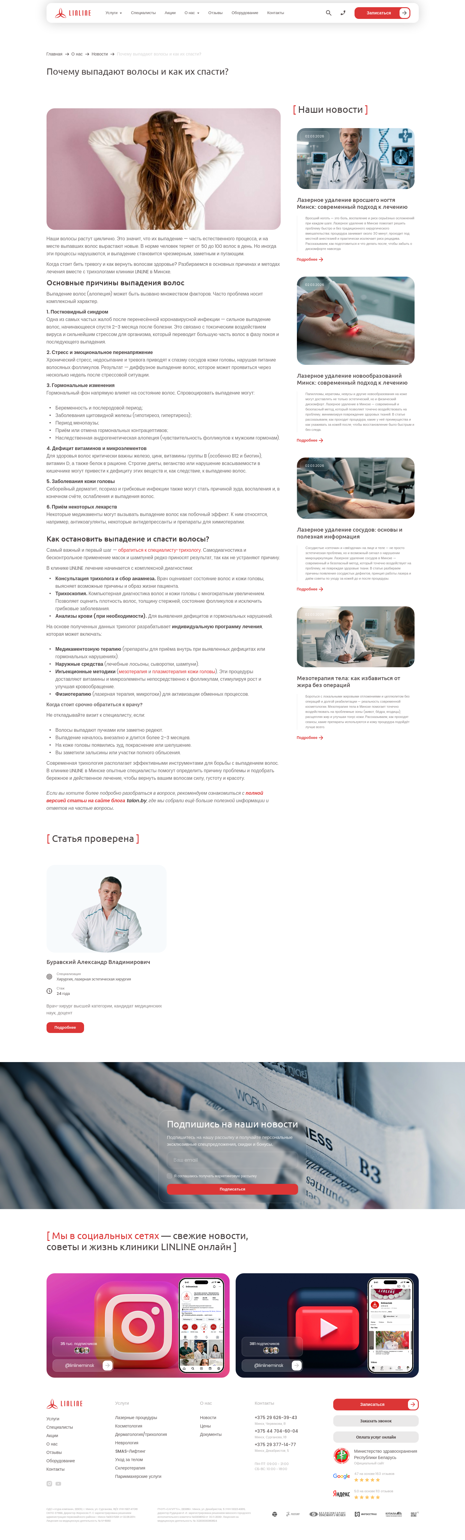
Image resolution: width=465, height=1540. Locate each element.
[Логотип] (73, 13)
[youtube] (58, 1484)
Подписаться (232, 1189)
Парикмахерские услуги (138, 1476)
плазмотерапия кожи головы (183, 671)
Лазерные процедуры (136, 1418)
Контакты (275, 13)
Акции (170, 13)
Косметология (128, 1426)
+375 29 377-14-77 (275, 1445)
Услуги (112, 13)
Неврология (126, 1443)
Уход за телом (129, 1460)
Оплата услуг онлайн (376, 1437)
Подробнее (310, 259)
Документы (211, 1434)
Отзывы (215, 13)
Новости (100, 54)
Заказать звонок (375, 1421)
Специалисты (143, 13)
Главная (54, 54)
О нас (190, 13)
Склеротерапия (130, 1468)
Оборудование (245, 13)
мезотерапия (133, 671)
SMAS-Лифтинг (130, 1451)
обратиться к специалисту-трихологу (159, 550)
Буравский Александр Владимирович (98, 962)
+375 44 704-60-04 (276, 1431)
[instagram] (49, 1484)
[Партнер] (274, 1515)
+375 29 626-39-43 (276, 1418)
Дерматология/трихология (141, 1434)
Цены (205, 1426)
